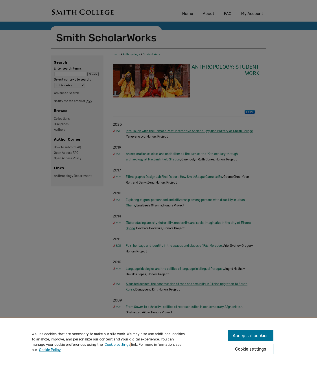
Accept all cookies (251, 335)
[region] (158, 342)
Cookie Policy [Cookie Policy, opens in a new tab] (50, 350)
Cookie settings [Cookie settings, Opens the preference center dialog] (250, 349)
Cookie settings (117, 344)
